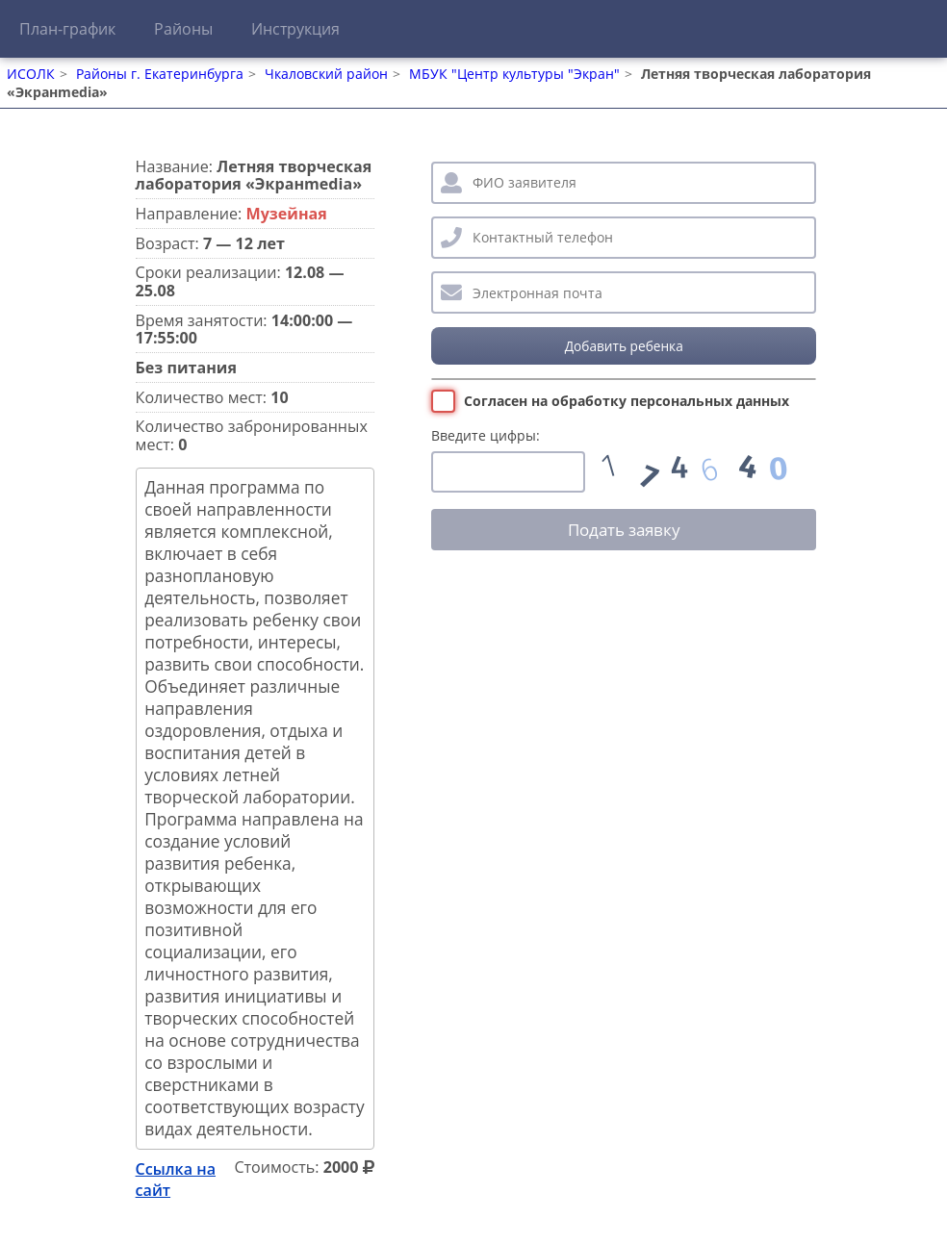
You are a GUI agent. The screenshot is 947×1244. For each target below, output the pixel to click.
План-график (67, 28)
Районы (183, 28)
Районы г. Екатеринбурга (159, 73)
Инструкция (295, 28)
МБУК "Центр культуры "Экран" (514, 73)
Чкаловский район (326, 73)
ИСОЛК (31, 73)
